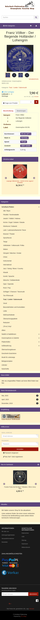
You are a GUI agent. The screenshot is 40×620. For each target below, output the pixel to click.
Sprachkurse (7, 238)
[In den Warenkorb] (36, 102)
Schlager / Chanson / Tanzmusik (14, 292)
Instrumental (7, 261)
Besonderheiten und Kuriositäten (14, 307)
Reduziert (6, 322)
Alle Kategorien (9, 26)
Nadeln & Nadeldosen (21, 334)
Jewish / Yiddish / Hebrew (11, 218)
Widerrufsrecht (26, 547)
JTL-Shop (23, 616)
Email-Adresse (7, 432)
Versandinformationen (8, 538)
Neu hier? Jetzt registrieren (13, 457)
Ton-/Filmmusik (8, 295)
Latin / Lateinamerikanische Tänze (14, 230)
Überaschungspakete (10, 319)
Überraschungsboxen (9, 349)
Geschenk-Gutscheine (9, 353)
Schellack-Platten (21, 207)
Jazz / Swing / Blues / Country (13, 268)
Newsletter (5, 542)
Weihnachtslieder (9, 315)
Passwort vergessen (10, 453)
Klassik (5, 272)
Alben (3, 330)
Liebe (5, 311)
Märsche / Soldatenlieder (11, 280)
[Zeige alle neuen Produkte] (38, 464)
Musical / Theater (9, 234)
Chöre (5, 257)
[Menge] (27, 102)
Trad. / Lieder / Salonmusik (18, 87)
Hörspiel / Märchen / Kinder (12, 253)
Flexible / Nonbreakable (11, 214)
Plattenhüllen (21, 342)
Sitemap (24, 540)
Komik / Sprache (8, 276)
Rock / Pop (6, 288)
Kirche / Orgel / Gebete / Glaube (14, 222)
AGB (23, 536)
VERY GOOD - (26, 146)
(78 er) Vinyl (7, 326)
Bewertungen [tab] (21, 111)
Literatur (4, 365)
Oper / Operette (8, 284)
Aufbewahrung (21, 346)
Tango (5, 241)
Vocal (5, 303)
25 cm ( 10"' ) (25, 134)
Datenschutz (25, 533)
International (7, 265)
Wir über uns (5, 531)
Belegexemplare (7, 361)
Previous (5, 178)
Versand (36, 96)
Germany (24, 138)
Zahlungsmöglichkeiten (8, 535)
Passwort (5, 440)
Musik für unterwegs (8, 357)
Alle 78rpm (6, 211)
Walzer (5, 249)
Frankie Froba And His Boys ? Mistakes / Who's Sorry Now (20, 487)
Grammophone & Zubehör (21, 338)
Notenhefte (5, 369)
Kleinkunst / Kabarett (10, 226)
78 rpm (23, 142)
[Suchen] (18, 17)
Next (34, 178)
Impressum (25, 544)
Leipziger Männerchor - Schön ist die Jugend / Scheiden (19, 181)
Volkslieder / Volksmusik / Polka (13, 245)
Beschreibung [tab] (8, 111)
